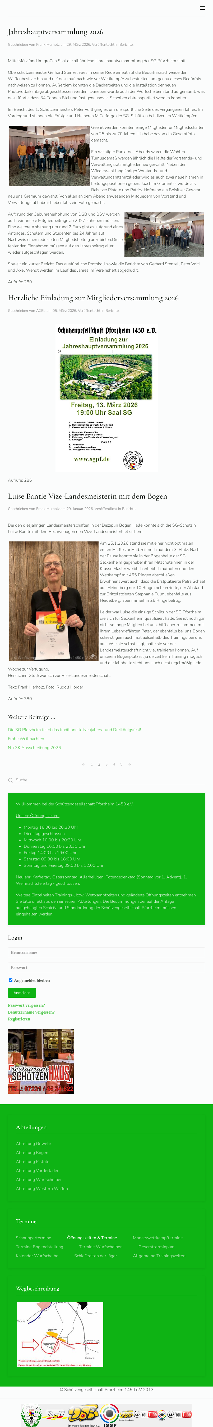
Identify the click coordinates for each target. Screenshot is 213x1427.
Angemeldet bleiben (29, 980)
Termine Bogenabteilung (39, 1247)
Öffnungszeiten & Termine (92, 1238)
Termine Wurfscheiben (101, 1247)
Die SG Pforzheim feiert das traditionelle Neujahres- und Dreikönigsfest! (74, 730)
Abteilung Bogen (32, 1153)
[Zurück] (84, 764)
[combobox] (106, 780)
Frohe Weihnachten (26, 739)
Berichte (126, 44)
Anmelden (21, 992)
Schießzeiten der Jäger (95, 1256)
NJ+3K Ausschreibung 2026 (34, 748)
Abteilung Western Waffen (42, 1189)
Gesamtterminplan (156, 1247)
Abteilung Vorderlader (37, 1171)
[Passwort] (106, 967)
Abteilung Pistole (32, 1162)
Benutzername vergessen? (31, 1012)
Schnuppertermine (33, 1238)
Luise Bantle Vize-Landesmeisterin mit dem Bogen (87, 496)
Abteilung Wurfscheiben (39, 1180)
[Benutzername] (106, 952)
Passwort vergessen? (26, 1005)
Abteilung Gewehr (33, 1144)
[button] (202, 8)
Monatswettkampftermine (158, 1238)
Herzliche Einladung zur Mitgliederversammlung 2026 (93, 298)
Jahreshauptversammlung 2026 (55, 32)
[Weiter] (129, 764)
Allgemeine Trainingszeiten (159, 1256)
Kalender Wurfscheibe (37, 1256)
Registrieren (19, 1019)
